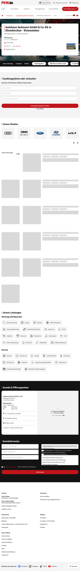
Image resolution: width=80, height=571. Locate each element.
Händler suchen (6, 509)
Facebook (24, 566)
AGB (3, 548)
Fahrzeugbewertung (40, 9)
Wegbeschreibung (10, 49)
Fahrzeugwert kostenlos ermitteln (40, 105)
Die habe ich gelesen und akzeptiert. (19, 466)
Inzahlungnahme (39, 63)
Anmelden (43, 518)
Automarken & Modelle (9, 518)
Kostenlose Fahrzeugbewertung (50, 499)
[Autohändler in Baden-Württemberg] (24, 15)
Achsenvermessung (60, 448)
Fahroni (65, 59)
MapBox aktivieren (59, 415)
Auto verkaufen (44, 496)
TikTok (45, 566)
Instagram (35, 566)
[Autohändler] (10, 15)
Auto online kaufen (53, 9)
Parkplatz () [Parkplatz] (74, 3)
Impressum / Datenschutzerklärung (13, 427)
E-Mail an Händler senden (58, 63)
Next (78, 143)
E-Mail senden (9, 42)
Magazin (4, 521)
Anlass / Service (60, 446)
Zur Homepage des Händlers (12, 413)
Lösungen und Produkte (47, 521)
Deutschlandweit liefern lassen (21, 502)
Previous (74, 143)
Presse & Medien (7, 539)
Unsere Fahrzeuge (8, 63)
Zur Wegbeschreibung (10, 418)
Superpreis (5, 527)
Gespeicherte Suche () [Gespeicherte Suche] (60, 3)
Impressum (5, 555)
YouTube (54, 566)
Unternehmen (6, 536)
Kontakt (27, 63)
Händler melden (8, 423)
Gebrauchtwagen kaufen (9, 506)
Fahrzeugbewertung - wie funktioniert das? (15, 524)
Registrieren (43, 524)
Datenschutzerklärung (12, 466)
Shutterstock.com (72, 59)
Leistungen (19, 63)
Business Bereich (44, 3)
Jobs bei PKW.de (7, 542)
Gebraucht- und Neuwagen (21, 497)
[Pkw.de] (2, 15)
